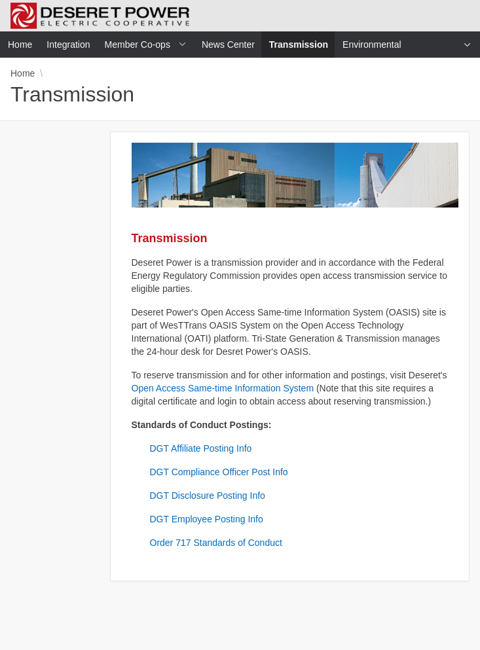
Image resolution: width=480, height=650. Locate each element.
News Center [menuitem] (228, 44)
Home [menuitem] (20, 44)
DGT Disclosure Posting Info (207, 495)
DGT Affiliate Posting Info (201, 448)
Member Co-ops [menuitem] (137, 44)
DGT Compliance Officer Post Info (219, 472)
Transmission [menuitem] (302, 44)
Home (22, 73)
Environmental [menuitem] (371, 44)
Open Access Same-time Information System (223, 388)
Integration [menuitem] (68, 44)
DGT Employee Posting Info (206, 519)
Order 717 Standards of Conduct (216, 542)
